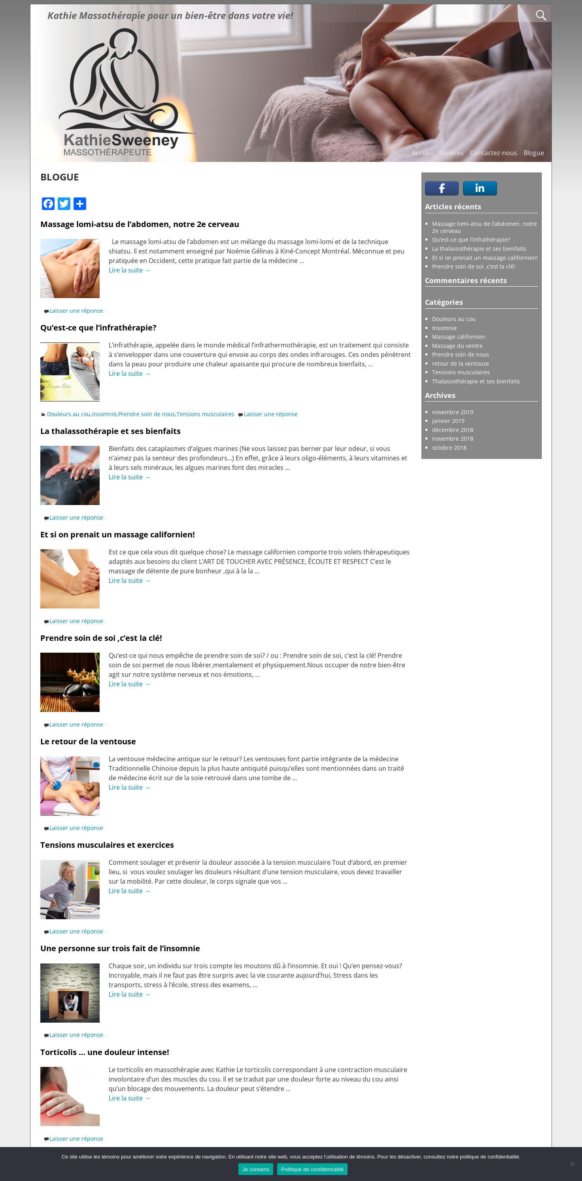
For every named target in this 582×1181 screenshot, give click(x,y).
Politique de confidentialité (312, 1169)
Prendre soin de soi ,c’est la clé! (101, 638)
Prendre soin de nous (146, 414)
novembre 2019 (452, 412)
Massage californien (459, 336)
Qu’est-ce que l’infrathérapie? (98, 327)
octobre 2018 (449, 447)
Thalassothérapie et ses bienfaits (476, 381)
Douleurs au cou (69, 414)
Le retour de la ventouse (88, 741)
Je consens (255, 1169)
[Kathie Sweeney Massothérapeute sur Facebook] (442, 188)
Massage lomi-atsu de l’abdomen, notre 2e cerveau (139, 224)
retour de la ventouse (460, 363)
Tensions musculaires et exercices (107, 844)
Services (451, 152)
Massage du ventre (457, 345)
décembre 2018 (452, 430)
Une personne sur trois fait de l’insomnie (120, 948)
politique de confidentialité (489, 1157)
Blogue (533, 152)
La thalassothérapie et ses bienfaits (110, 431)
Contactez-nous (493, 152)
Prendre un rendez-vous (457, 480)
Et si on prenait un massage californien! (117, 534)
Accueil (422, 152)
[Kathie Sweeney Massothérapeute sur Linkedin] (480, 188)
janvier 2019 (448, 420)
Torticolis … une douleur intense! (104, 1052)
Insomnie (104, 414)
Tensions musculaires (205, 414)
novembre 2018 (452, 438)
